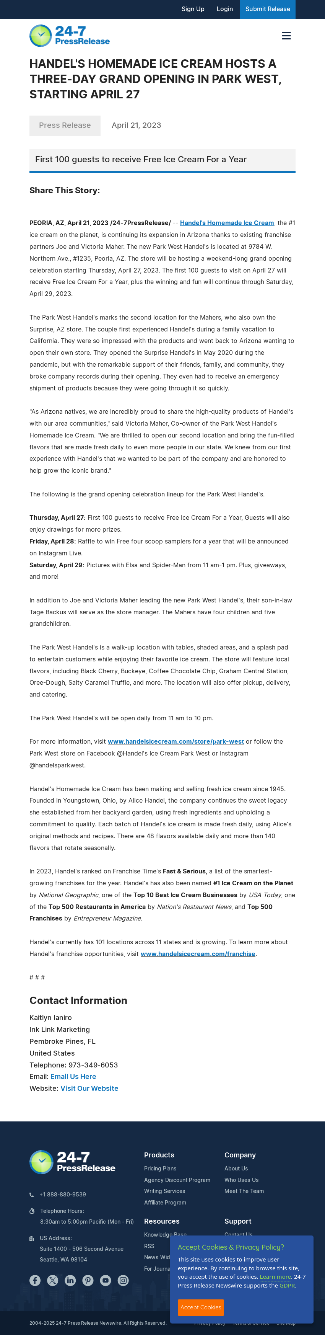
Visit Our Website (89, 1088)
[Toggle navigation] (286, 36)
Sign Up (193, 9)
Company (240, 1155)
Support (238, 1221)
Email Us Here (73, 1077)
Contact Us (238, 1235)
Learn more (275, 1276)
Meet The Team (244, 1191)
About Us (236, 1169)
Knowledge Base (165, 1235)
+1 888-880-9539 (62, 1195)
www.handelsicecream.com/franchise (198, 954)
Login (225, 9)
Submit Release (267, 9)
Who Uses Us (241, 1180)
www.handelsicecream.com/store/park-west (176, 742)
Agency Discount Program (177, 1180)
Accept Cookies (200, 1307)
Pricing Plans (160, 1169)
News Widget (161, 1257)
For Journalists (162, 1269)
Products (159, 1155)
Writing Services (164, 1191)
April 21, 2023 (136, 125)
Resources (162, 1221)
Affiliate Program (165, 1203)
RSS (149, 1246)
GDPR (287, 1285)
